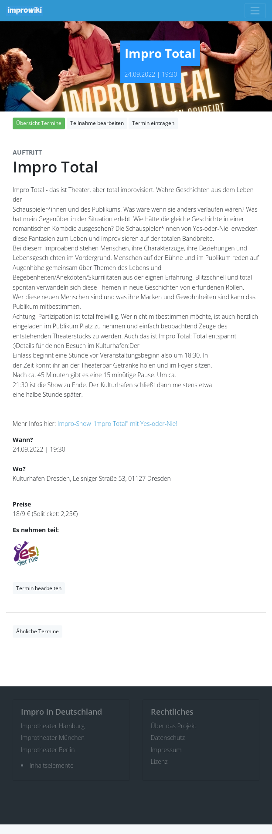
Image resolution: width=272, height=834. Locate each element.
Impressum (166, 750)
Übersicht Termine (38, 123)
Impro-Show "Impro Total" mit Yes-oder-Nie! (117, 423)
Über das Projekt (174, 726)
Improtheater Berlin (48, 750)
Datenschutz (168, 737)
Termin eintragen (153, 123)
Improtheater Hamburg (53, 726)
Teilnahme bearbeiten (97, 123)
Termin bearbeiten (38, 588)
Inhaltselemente (52, 765)
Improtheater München (53, 737)
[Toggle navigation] (255, 10)
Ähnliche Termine (37, 631)
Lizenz (159, 761)
